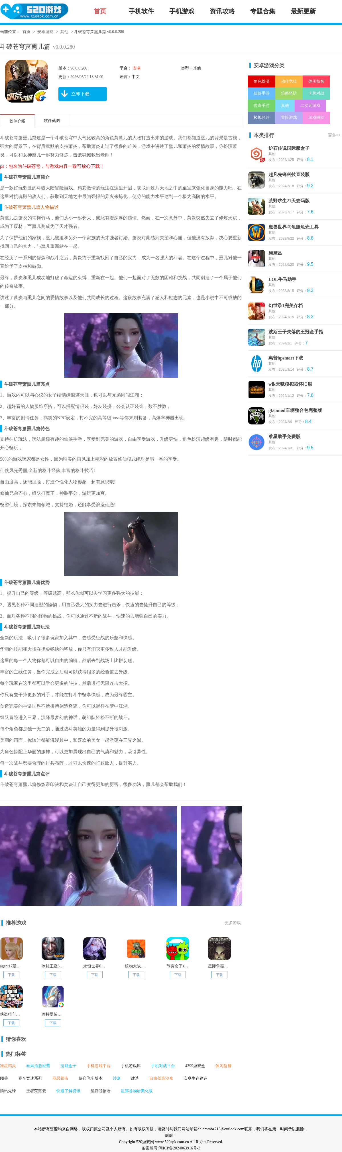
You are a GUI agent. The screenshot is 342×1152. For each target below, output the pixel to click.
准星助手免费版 (284, 436)
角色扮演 (262, 81)
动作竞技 (289, 81)
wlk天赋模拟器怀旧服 (290, 384)
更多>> (334, 135)
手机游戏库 (131, 1066)
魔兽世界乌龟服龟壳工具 (293, 226)
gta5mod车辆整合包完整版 (295, 410)
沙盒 (117, 1078)
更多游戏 (233, 923)
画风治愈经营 (38, 1066)
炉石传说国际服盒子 (289, 148)
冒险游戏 (289, 117)
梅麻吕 (275, 253)
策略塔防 (289, 93)
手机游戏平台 (99, 1066)
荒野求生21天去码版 (289, 200)
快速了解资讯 (68, 1091)
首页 (26, 32)
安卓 (136, 68)
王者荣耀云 (36, 1091)
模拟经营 (262, 117)
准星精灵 (8, 1066)
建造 (135, 1078)
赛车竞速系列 (30, 1078)
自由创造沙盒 (161, 1078)
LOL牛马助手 (282, 279)
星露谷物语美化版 (137, 1091)
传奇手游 (262, 105)
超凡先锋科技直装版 (289, 174)
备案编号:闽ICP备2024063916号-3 (171, 1148)
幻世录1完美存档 (285, 305)
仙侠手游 (262, 93)
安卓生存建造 (195, 1078)
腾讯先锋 (8, 1091)
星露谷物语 (101, 1091)
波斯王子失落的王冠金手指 (295, 331)
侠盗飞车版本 (91, 1078)
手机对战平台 (163, 1066)
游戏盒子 (68, 1066)
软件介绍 (17, 121)
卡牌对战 (316, 93)
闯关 (4, 1078)
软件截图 (52, 121)
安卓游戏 (45, 32)
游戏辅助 (316, 117)
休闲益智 (223, 1066)
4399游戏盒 (195, 1066)
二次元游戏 (310, 105)
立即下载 (73, 94)
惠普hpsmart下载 (285, 358)
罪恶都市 (60, 1078)
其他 (64, 32)
